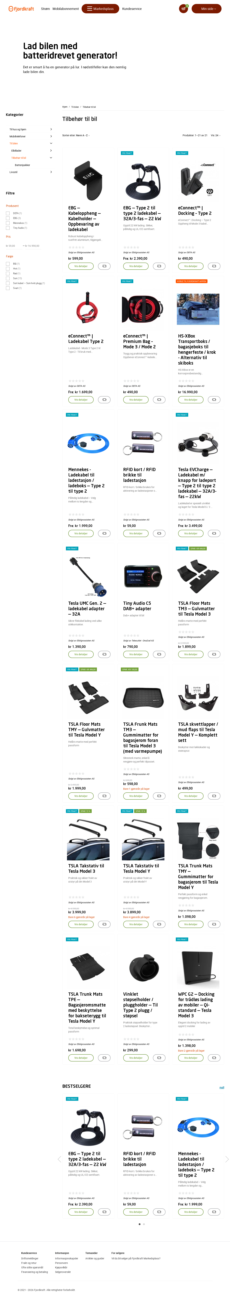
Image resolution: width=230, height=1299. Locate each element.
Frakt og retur (29, 1263)
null (222, 1088)
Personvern (61, 1263)
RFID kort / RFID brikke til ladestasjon (139, 475)
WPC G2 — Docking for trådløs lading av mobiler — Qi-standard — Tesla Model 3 (196, 1005)
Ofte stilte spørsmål (32, 1267)
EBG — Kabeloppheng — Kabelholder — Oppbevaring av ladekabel (84, 219)
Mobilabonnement (66, 9)
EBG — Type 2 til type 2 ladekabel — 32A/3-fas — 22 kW (142, 213)
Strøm (45, 9)
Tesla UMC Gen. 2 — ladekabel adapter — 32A (87, 609)
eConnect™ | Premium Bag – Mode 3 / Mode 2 (139, 341)
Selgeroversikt (63, 1272)
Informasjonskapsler (66, 1258)
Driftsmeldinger (29, 1258)
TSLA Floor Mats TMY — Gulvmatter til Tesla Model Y (86, 730)
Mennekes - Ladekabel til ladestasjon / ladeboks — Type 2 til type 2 (86, 481)
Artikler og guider (94, 1258)
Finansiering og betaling (34, 1272)
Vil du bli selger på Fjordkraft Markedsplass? (135, 1258)
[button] (139, 1224)
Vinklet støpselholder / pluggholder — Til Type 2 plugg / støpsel (140, 1005)
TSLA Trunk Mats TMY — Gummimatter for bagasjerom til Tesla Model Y (198, 877)
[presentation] (61, 1159)
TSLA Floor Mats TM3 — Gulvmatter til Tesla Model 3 (196, 609)
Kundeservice (132, 9)
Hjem (65, 106)
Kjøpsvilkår (61, 1267)
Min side (207, 9)
